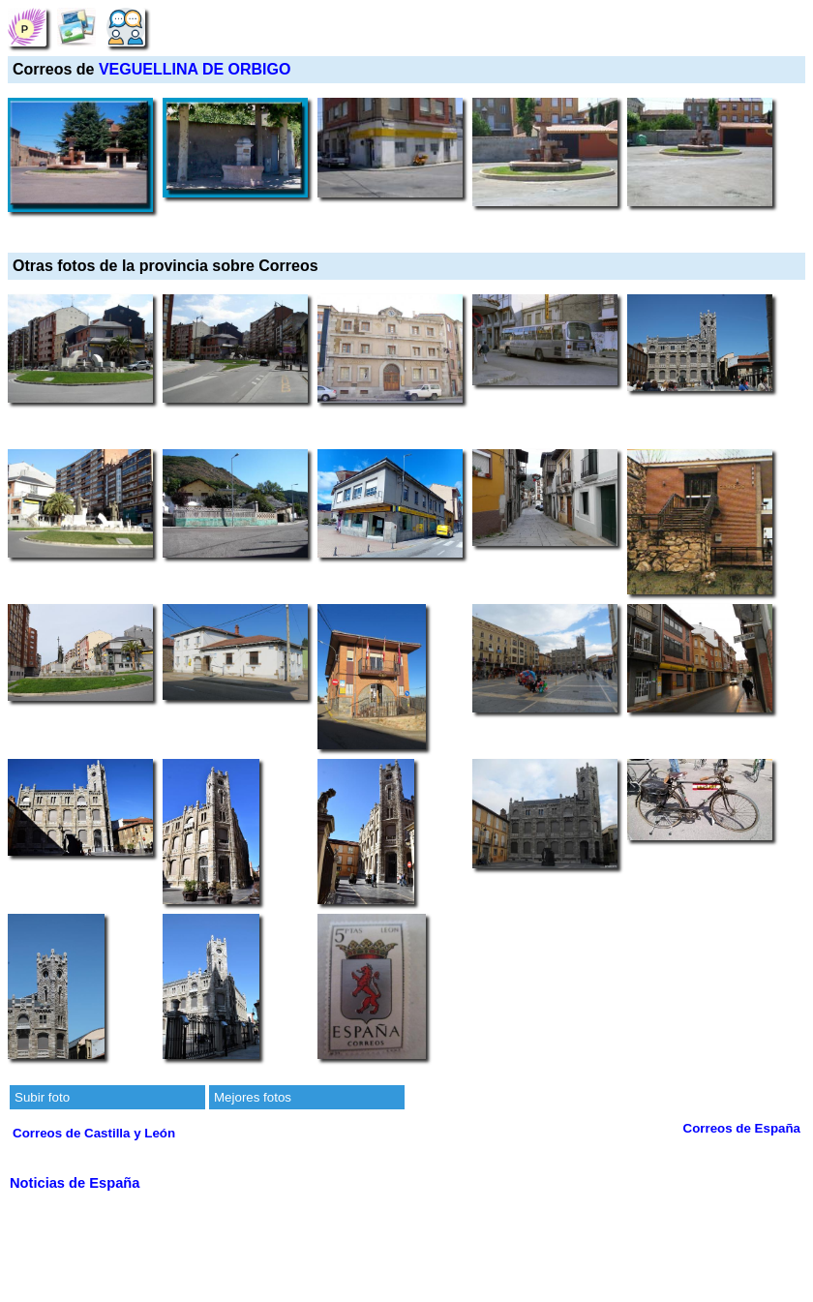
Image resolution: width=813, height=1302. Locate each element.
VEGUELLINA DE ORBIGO (195, 69)
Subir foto (42, 1097)
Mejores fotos (252, 1097)
